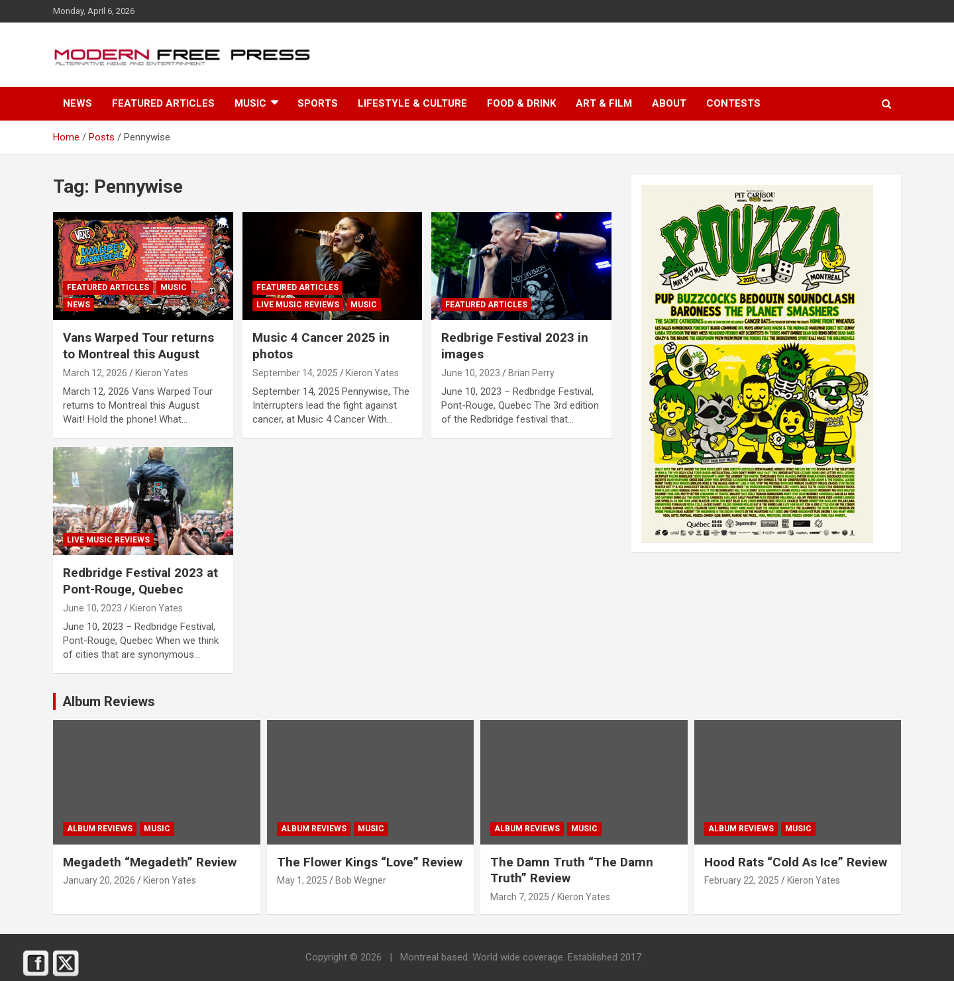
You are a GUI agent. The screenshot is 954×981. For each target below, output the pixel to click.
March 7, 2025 (519, 897)
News (77, 103)
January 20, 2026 (99, 880)
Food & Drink (521, 103)
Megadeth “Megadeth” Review (150, 862)
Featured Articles (163, 103)
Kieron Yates (161, 373)
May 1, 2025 (302, 880)
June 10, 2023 (470, 373)
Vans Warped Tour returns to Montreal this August (138, 346)
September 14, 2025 (295, 373)
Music (250, 103)
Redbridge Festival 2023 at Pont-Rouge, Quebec (140, 581)
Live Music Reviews (297, 304)
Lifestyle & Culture (412, 103)
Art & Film (604, 103)
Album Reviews (99, 828)
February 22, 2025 (741, 880)
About (669, 103)
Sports (317, 103)
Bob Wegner (360, 880)
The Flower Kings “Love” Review (369, 862)
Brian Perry (531, 373)
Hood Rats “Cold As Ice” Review (795, 862)
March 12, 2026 (95, 373)
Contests (733, 103)
